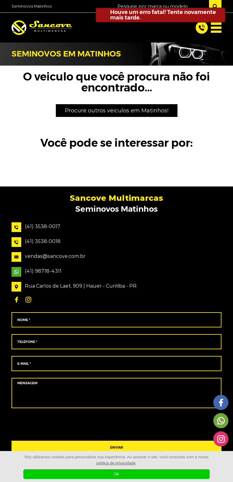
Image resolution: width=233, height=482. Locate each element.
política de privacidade (116, 463)
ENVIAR (116, 447)
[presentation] (116, 424)
